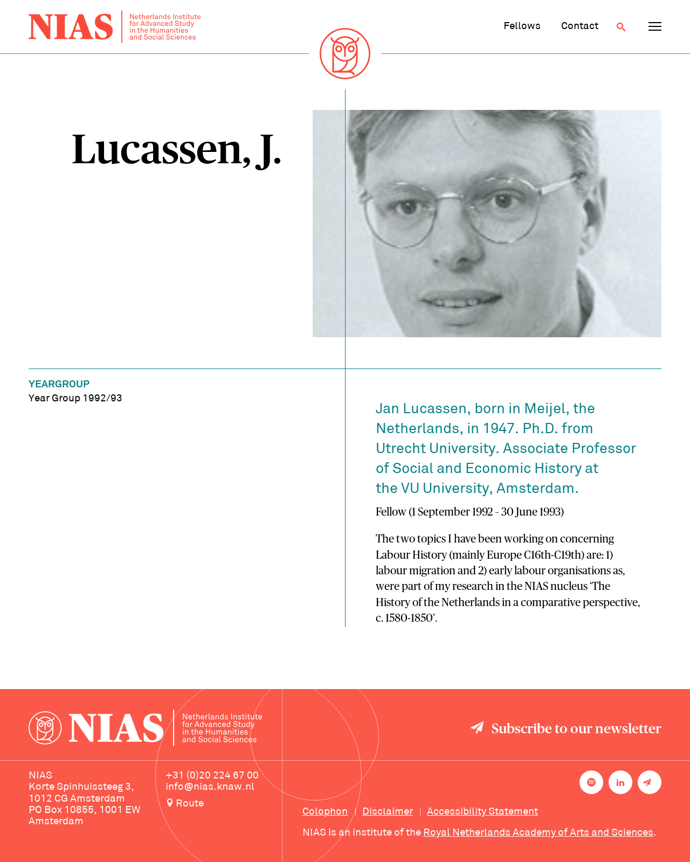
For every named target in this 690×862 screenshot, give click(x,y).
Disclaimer (387, 812)
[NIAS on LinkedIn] (620, 782)
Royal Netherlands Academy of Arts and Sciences (538, 833)
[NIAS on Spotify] (591, 782)
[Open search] (621, 27)
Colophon (325, 812)
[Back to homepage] (115, 26)
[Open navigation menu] (655, 27)
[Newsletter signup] (649, 782)
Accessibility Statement (482, 812)
